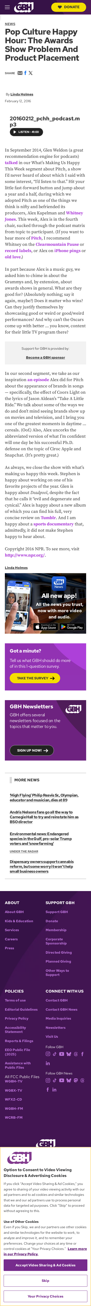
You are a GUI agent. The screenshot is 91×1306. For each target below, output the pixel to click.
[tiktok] (55, 1053)
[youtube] (61, 1053)
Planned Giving (58, 961)
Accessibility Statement (15, 1030)
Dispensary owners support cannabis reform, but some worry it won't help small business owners (42, 866)
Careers (11, 939)
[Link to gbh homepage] (23, 6)
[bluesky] (68, 1053)
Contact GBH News (61, 1010)
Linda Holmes (21, 94)
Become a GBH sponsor (45, 357)
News (10, 24)
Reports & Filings (19, 1041)
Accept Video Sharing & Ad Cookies (45, 1265)
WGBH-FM (14, 1109)
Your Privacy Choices (46, 1296)
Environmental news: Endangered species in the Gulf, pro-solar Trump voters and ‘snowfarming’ (41, 838)
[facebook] (82, 1053)
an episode (38, 380)
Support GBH (57, 912)
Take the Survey (32, 678)
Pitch (36, 238)
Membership (56, 930)
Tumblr (48, 518)
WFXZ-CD (13, 1099)
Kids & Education (19, 921)
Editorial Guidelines (21, 1010)
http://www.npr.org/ (25, 555)
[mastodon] (76, 1079)
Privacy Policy (16, 1018)
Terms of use (15, 1000)
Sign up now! (29, 750)
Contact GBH (57, 1000)
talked (11, 163)
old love (13, 257)
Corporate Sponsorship (56, 941)
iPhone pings (67, 251)
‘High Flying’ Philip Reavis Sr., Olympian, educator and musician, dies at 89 (44, 798)
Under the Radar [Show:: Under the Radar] (24, 851)
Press (9, 948)
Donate (69, 7)
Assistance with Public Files (18, 1065)
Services (12, 930)
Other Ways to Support (57, 973)
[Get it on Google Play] (71, 627)
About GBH (14, 912)
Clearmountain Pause (57, 244)
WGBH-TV (13, 1081)
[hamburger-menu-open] (9, 7)
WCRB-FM (14, 1118)
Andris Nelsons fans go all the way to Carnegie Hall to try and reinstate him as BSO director (44, 817)
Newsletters (56, 1028)
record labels (18, 251)
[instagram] (48, 1053)
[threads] (76, 1053)
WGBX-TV (13, 1090)
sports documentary (53, 524)
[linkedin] (48, 1062)
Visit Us (52, 1037)
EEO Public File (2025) (17, 1052)
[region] (45, 1226)
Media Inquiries (58, 1018)
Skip (45, 1280)
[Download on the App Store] (45, 627)
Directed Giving (59, 952)
